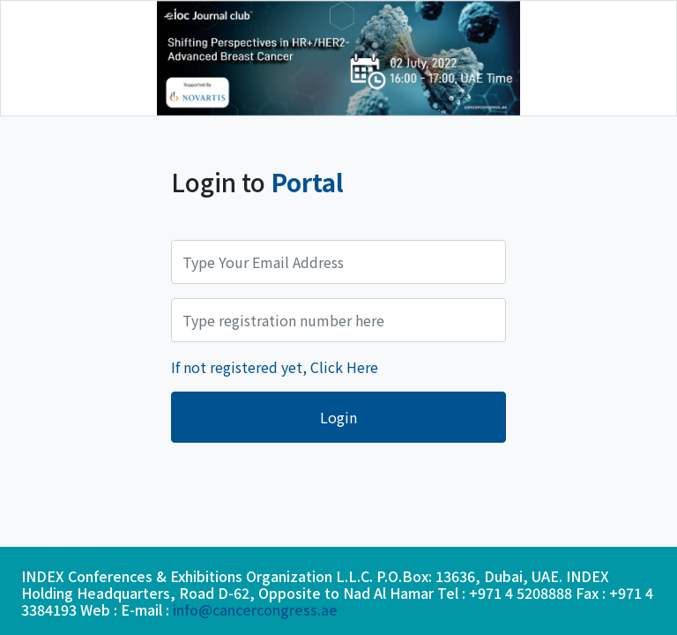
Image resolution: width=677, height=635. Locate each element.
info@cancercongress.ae (255, 609)
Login (338, 417)
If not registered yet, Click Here (274, 366)
